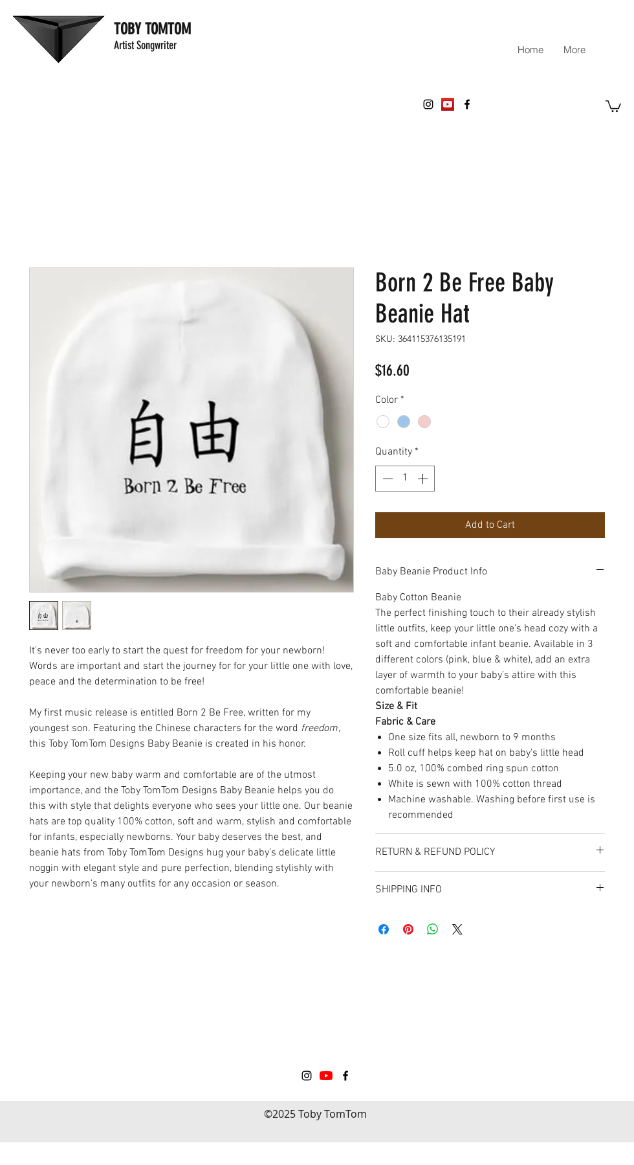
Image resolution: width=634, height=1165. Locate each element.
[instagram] (428, 104)
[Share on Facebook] (383, 929)
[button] (613, 105)
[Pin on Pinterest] (408, 929)
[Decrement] (386, 478)
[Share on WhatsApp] (433, 929)
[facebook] (467, 104)
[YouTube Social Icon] (447, 104)
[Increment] (424, 478)
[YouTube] (326, 1075)
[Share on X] (457, 929)
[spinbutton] (405, 478)
